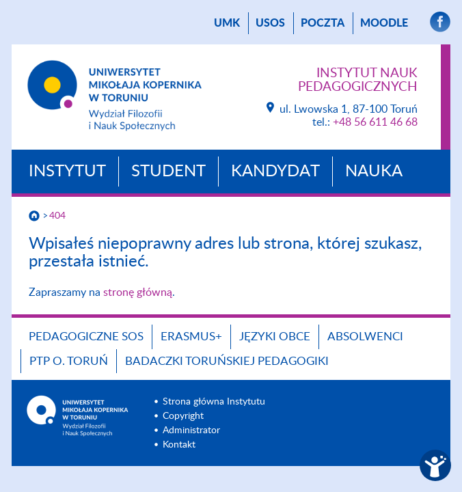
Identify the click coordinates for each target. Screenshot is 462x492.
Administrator (191, 430)
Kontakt (179, 445)
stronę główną (137, 292)
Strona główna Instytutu (214, 402)
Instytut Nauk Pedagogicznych (358, 80)
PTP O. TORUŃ (68, 361)
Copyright (183, 416)
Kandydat (275, 171)
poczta (322, 23)
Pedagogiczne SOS (86, 336)
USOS (270, 23)
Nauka (374, 171)
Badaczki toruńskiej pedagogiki (227, 361)
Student (168, 171)
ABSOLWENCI (365, 336)
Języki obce (274, 336)
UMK (227, 23)
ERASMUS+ (191, 336)
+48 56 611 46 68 (375, 122)
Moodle (384, 23)
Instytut (67, 171)
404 (57, 216)
